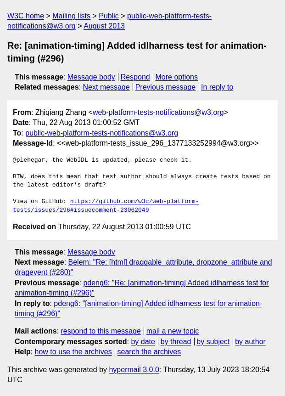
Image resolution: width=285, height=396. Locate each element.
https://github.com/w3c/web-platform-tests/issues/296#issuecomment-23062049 (106, 206)
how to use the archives (73, 352)
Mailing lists (71, 16)
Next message (106, 87)
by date (143, 341)
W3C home (25, 16)
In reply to (217, 87)
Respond (135, 77)
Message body (91, 77)
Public (109, 16)
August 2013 (104, 26)
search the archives (149, 352)
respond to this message (100, 331)
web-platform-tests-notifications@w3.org (158, 112)
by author (250, 341)
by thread (176, 341)
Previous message (165, 87)
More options (177, 77)
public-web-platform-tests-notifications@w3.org (101, 133)
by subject (212, 341)
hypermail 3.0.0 (134, 369)
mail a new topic (172, 331)
